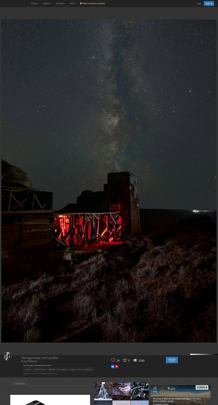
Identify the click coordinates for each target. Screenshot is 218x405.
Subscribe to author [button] (172, 360)
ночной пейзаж (39, 369)
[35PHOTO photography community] (15, 3)
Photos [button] (35, 3)
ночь (80, 369)
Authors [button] (47, 3)
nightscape (51, 369)
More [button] (73, 3)
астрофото (88, 369)
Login (198, 4)
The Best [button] (60, 3)
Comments (19, 383)
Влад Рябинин (29, 361)
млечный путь (63, 369)
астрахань (28, 369)
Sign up (209, 3)
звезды (73, 369)
